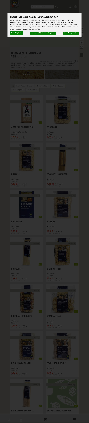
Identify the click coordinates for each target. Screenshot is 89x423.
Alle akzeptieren (16, 33)
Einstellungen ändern (71, 33)
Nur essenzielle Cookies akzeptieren (43, 33)
